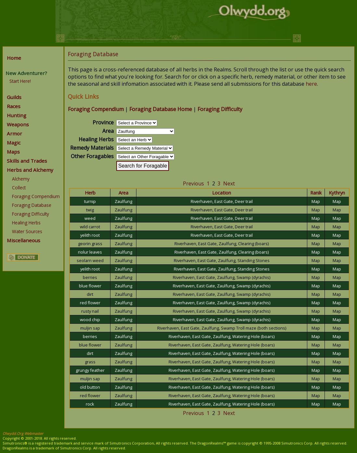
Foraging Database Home (160, 109)
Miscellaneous (23, 240)
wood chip (90, 319)
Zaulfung (123, 201)
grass (90, 362)
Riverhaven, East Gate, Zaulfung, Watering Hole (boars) (221, 336)
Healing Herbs (26, 223)
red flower (90, 303)
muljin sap (90, 328)
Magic (13, 142)
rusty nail (90, 311)
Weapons (18, 124)
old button (90, 387)
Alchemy (21, 179)
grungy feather (90, 370)
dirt (90, 294)
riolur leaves (90, 252)
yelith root (90, 235)
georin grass (90, 243)
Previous (193, 183)
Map (316, 201)
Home (14, 58)
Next (229, 183)
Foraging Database (31, 205)
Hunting (16, 115)
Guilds (14, 97)
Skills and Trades (27, 160)
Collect (19, 187)
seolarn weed (90, 260)
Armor (14, 133)
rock (90, 404)
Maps (13, 151)
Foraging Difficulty (30, 214)
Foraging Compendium (36, 196)
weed (90, 218)
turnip (90, 201)
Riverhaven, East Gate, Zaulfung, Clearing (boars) (221, 243)
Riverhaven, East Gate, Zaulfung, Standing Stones (222, 260)
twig (90, 210)
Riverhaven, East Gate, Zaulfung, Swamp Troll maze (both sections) (221, 328)
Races (13, 106)
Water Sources (27, 231)
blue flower (90, 286)
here (311, 83)
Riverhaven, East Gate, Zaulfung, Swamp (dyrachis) (221, 277)
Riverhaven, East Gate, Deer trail (222, 201)
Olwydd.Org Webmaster (23, 433)
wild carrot (90, 227)
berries (90, 277)
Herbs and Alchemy (30, 170)
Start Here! (20, 81)
